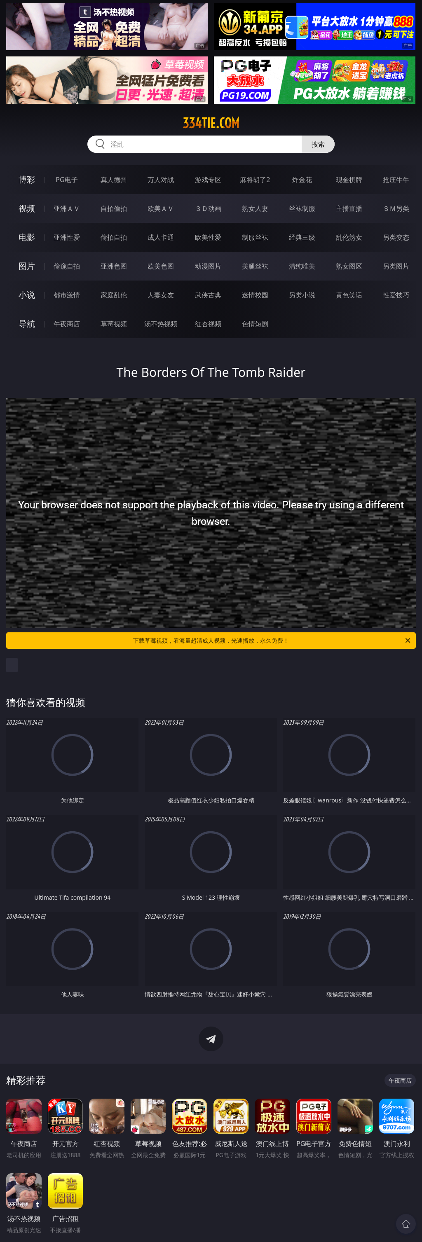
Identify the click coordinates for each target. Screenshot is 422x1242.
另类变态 (396, 237)
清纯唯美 (302, 266)
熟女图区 (349, 266)
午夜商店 (67, 323)
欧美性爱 (208, 237)
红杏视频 (208, 323)
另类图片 (396, 266)
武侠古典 (208, 294)
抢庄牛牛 (396, 179)
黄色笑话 (349, 294)
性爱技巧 (396, 294)
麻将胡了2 (255, 179)
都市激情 (67, 294)
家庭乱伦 (114, 294)
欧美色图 (161, 266)
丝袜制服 (302, 208)
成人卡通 (161, 237)
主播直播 (349, 208)
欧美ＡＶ (161, 208)
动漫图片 (208, 266)
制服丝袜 (255, 237)
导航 (27, 323)
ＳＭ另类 (396, 208)
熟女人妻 (255, 208)
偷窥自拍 (67, 266)
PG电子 (66, 179)
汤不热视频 (160, 323)
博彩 (27, 179)
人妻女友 (161, 294)
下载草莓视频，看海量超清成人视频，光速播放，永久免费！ (272, 641)
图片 (27, 265)
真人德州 (114, 179)
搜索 (318, 144)
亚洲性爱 (67, 237)
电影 (27, 237)
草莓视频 (114, 323)
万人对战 (161, 179)
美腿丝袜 (255, 266)
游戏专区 (208, 179)
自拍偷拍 (114, 208)
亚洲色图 (114, 266)
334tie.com (211, 123)
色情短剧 (255, 323)
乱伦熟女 (349, 237)
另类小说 (302, 294)
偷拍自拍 (114, 237)
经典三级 (302, 237)
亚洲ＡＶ (67, 208)
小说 (27, 294)
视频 (27, 208)
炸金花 (302, 179)
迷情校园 (255, 294)
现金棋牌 (349, 179)
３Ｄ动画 (208, 208)
